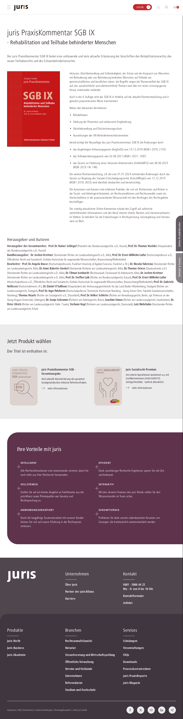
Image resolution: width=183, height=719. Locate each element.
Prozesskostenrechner (137, 669)
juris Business (15, 648)
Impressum (11, 710)
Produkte (15, 630)
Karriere (70, 598)
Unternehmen (73, 676)
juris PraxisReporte (135, 676)
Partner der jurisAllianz (79, 591)
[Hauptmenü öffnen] (9, 7)
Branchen (73, 630)
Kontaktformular (133, 596)
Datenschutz (28, 710)
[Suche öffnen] (159, 7)
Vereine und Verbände (78, 669)
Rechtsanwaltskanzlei (78, 641)
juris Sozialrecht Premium (141, 369)
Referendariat (74, 683)
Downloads (130, 662)
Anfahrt (128, 603)
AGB (19, 710)
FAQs (126, 655)
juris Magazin (131, 683)
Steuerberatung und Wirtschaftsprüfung (90, 655)
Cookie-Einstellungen (44, 710)
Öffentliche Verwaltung (79, 662)
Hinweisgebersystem (62, 710)
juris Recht (13, 641)
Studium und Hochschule (80, 690)
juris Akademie (16, 655)
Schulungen (130, 641)
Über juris (71, 584)
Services (130, 630)
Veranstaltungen (133, 648)
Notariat (70, 648)
